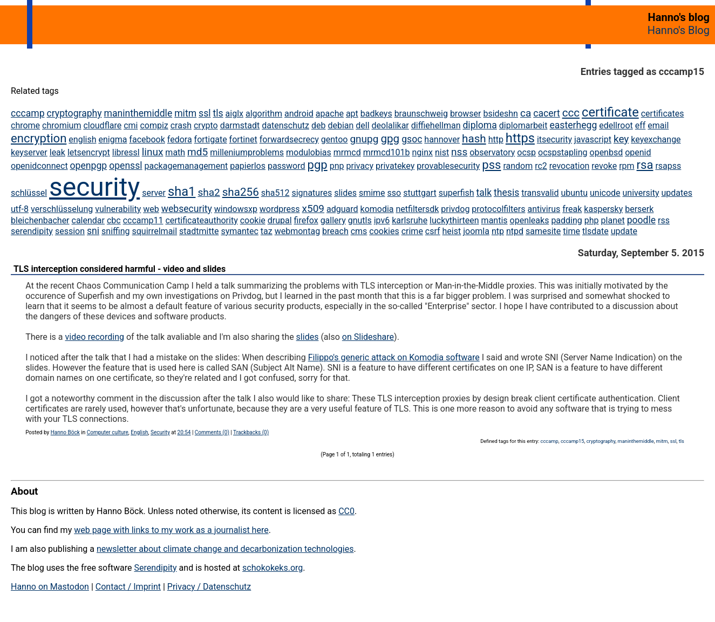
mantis (494, 220)
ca (525, 113)
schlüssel (29, 193)
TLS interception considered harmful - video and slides (119, 269)
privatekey (395, 166)
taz (267, 231)
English (139, 432)
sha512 (275, 193)
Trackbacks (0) (251, 432)
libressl (126, 152)
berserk (639, 209)
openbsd (606, 152)
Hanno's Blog (679, 30)
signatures (311, 193)
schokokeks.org (272, 568)
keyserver (29, 152)
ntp (498, 231)
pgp (318, 165)
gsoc (411, 139)
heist (451, 231)
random (518, 166)
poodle (641, 220)
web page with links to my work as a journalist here (171, 530)
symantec (239, 231)
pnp (337, 166)
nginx (422, 152)
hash (474, 138)
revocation (569, 166)
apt (352, 113)
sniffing (115, 231)
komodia (377, 209)
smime (372, 193)
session (70, 231)
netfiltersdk (417, 209)
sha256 (240, 192)
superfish (456, 193)
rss (664, 220)
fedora (179, 139)
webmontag (297, 231)
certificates (662, 113)
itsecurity (554, 139)
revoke (604, 166)
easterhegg (573, 125)
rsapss (668, 166)
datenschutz (285, 125)
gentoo (334, 139)
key (621, 139)
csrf (432, 231)
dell (362, 125)
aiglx (234, 113)
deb (318, 125)
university (641, 193)
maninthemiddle (138, 113)
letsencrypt (88, 152)
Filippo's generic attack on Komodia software (394, 357)
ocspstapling (563, 152)
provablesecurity (448, 166)
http (495, 139)
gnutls (360, 220)
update (624, 231)
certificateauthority (201, 220)
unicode (605, 193)
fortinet (243, 139)
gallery (333, 220)
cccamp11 (143, 220)
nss (459, 152)
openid (638, 152)
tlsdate (595, 231)
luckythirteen (454, 220)
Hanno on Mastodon (50, 587)
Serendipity (155, 568)
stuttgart (420, 193)
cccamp (28, 113)
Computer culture (107, 432)
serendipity (32, 231)
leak (57, 152)
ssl (204, 113)
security (94, 187)
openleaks (529, 220)
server (154, 193)
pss (491, 165)
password (286, 166)
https (520, 138)
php (591, 220)
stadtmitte (199, 231)
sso (394, 193)
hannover (442, 139)
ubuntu (574, 193)
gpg (389, 138)
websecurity (186, 208)
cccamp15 (572, 441)
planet (613, 220)
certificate (610, 112)
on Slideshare (368, 337)
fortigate (210, 139)
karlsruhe (409, 220)
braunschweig (421, 113)
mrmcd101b (386, 152)
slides (345, 193)
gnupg (364, 139)
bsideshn (500, 113)
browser (465, 113)
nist (442, 152)
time (571, 231)
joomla (476, 231)
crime (412, 231)
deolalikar (390, 125)
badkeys (376, 113)
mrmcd (347, 152)
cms (359, 231)
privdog (455, 209)
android (299, 113)
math (175, 152)
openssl (125, 165)
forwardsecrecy (289, 139)
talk (484, 192)
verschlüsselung (62, 209)
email (658, 125)
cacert (546, 113)
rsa (645, 165)
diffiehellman (436, 125)
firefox (306, 220)
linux (153, 152)
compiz (154, 125)
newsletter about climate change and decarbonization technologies (225, 549)
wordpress (280, 209)
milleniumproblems (247, 152)
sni (93, 230)
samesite (543, 231)
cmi (131, 125)
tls (218, 113)
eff (640, 125)
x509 (313, 208)
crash (181, 125)
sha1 (181, 191)
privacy (359, 166)
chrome (25, 125)
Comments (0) (212, 432)
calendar (88, 220)
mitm (185, 113)
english (82, 139)
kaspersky (603, 209)
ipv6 (382, 220)
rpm (626, 166)
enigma (112, 139)
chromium (61, 125)
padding (566, 220)
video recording (94, 337)
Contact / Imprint (128, 587)
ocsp (526, 152)
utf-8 (20, 209)
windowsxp (235, 209)
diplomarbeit (523, 125)
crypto (206, 125)
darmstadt (240, 125)
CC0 (346, 511)
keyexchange (655, 139)
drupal (280, 220)
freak (572, 209)
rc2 (541, 166)
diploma (479, 125)
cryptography (73, 113)
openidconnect (39, 166)
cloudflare (102, 125)
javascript (592, 139)
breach (335, 231)
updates (677, 193)
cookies (384, 231)
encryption (38, 138)
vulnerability (118, 209)
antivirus (543, 209)
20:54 (184, 432)
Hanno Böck (65, 432)
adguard (342, 209)
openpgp (88, 165)
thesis (506, 192)
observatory (492, 152)
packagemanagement (186, 166)
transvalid (540, 193)
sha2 (209, 192)
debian (340, 125)
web (151, 209)
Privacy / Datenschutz (209, 587)
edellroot (616, 125)
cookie (252, 220)
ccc (571, 112)
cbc (114, 220)
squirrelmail (154, 231)
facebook (147, 139)
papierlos (247, 166)
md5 (197, 152)
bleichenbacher (40, 220)
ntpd (514, 231)
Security (160, 432)
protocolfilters (498, 209)
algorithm (264, 113)
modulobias (308, 152)
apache (330, 113)
